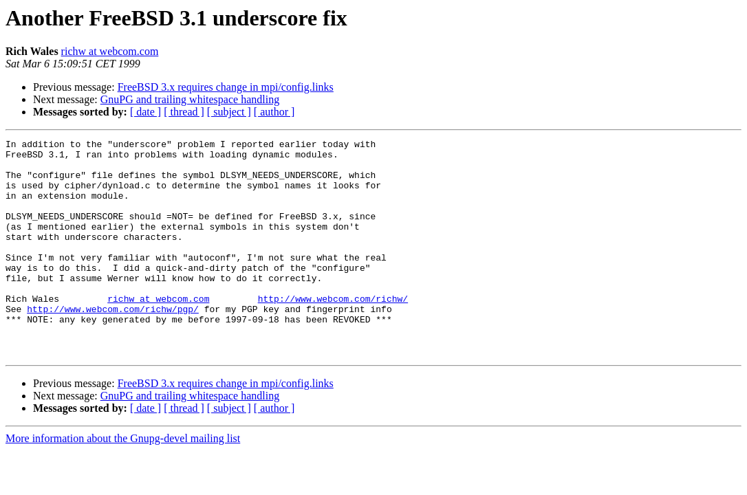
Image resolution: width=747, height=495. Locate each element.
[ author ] (274, 112)
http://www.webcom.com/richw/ (333, 331)
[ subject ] (229, 112)
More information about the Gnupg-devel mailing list (123, 481)
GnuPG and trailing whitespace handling (189, 99)
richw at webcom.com (110, 51)
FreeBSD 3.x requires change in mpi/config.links (226, 87)
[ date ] (145, 112)
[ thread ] (184, 112)
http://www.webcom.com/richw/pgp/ (113, 344)
